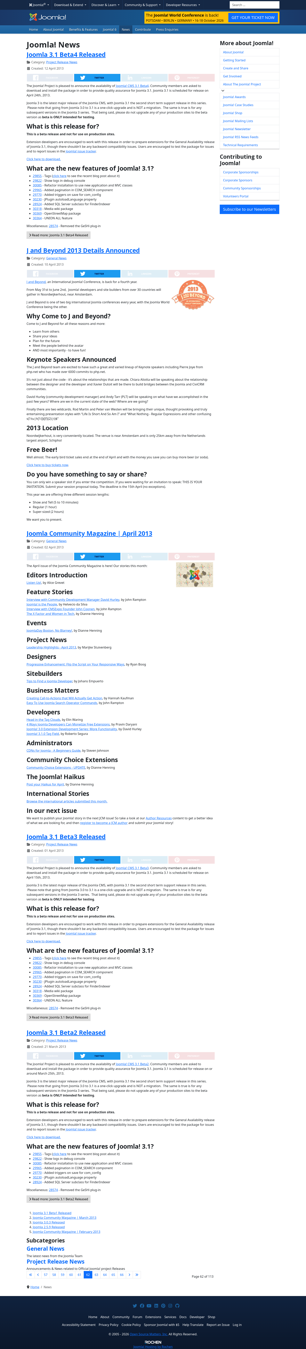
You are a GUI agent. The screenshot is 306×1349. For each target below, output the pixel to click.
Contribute (143, 29)
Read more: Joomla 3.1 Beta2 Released (58, 1199)
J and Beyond (36, 282)
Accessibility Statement (78, 1325)
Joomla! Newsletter (237, 129)
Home (33, 29)
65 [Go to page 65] (113, 1275)
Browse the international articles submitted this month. (67, 801)
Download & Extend (69, 5)
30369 (37, 213)
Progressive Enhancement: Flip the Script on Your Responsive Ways (75, 664)
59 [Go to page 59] (62, 1275)
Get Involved (232, 76)
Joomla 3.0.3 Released (49, 1222)
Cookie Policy (131, 1325)
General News (56, 258)
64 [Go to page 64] (105, 1275)
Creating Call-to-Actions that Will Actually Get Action (64, 698)
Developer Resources (181, 5)
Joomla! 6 (110, 29)
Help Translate (193, 1325)
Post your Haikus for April (45, 784)
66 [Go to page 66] (122, 1275)
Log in (237, 1325)
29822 (37, 180)
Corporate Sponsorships (240, 172)
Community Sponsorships (242, 188)
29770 (37, 195)
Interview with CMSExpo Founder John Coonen (61, 609)
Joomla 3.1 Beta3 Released (66, 836)
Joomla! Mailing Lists (238, 121)
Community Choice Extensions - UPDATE (56, 767)
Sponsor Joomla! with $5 (161, 1325)
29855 (37, 176)
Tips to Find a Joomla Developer (49, 681)
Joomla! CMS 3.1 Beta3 (132, 868)
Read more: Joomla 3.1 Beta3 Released (58, 1017)
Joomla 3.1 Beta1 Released (52, 1213)
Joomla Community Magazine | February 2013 (66, 1232)
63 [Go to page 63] (96, 1275)
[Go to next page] (129, 1274)
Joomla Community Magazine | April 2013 (89, 533)
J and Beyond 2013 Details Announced (83, 250)
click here (60, 176)
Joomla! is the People (42, 604)
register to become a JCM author (104, 823)
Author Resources (159, 818)
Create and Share (235, 68)
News (126, 29)
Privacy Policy (108, 1325)
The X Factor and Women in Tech (50, 614)
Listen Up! (34, 582)
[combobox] (254, 5)
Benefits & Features (83, 29)
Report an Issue (218, 1325)
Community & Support (141, 5)
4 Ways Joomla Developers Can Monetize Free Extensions (68, 724)
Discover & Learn (104, 5)
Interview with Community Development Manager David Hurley (73, 599)
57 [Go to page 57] (45, 1275)
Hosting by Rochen (153, 1347)
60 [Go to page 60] (71, 1275)
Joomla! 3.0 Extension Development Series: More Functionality (72, 729)
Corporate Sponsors (237, 180)
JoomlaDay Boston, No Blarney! (49, 630)
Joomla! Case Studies (238, 105)
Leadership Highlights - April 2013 (51, 647)
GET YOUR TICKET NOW (253, 17)
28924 (37, 204)
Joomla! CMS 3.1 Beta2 (132, 1064)
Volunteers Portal (235, 196)
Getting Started (234, 60)
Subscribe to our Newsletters (249, 209)
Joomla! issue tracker (81, 151)
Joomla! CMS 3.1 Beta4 (132, 86)
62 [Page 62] (88, 1275)
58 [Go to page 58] (54, 1275)
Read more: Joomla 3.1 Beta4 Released (58, 235)
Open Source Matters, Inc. (149, 1334)
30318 (37, 209)
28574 (53, 226)
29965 (37, 190)
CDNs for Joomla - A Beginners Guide (54, 750)
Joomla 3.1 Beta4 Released (66, 54)
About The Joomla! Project (242, 84)
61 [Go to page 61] (79, 1275)
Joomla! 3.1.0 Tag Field (43, 734)
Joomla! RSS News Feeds (240, 137)
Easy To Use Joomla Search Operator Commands (62, 703)
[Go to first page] (31, 1274)
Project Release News (61, 62)
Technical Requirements (240, 145)
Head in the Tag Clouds (43, 719)
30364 (37, 218)
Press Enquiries (167, 29)
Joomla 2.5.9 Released (49, 1227)
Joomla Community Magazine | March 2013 (64, 1218)
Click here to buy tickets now (47, 465)
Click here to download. (44, 159)
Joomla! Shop (232, 113)
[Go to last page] (137, 1274)
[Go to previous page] (38, 1274)
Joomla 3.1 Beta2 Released (66, 1032)
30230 (37, 199)
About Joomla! (53, 29)
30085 (37, 185)
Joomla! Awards (234, 97)
